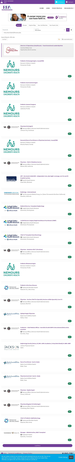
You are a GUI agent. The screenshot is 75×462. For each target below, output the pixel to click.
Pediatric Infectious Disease (28, 285)
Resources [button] (68, 8)
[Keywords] (18, 30)
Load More (37, 445)
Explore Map (32, 25)
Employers (69, 2)
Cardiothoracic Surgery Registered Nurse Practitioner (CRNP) (38, 220)
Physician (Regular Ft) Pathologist (30, 404)
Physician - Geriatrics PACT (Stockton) (31, 249)
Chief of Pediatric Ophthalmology (30, 418)
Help (4, 453)
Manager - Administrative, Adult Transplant (33, 432)
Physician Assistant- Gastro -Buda (30, 376)
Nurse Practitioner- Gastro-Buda (30, 362)
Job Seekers (60, 2)
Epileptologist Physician (27, 313)
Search (19, 25)
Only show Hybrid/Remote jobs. (12, 32)
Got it (71, 457)
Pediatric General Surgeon (28, 104)
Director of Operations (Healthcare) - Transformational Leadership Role (42, 45)
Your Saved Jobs (54, 25)
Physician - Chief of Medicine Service (31, 162)
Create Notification (67, 39)
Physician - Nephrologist (27, 390)
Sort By (4, 39)
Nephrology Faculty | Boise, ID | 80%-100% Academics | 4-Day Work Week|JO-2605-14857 (45, 343)
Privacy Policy (27, 453)
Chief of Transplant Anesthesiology (30, 235)
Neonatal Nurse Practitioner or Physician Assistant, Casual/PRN (39, 140)
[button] (71, 30)
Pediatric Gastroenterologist (29, 82)
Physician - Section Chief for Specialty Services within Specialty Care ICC (41, 299)
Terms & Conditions (14, 453)
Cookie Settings (63, 457)
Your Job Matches (42, 25)
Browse (25, 25)
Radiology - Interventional (28, 192)
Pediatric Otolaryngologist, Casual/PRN (32, 61)
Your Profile (57, 8)
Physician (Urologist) (26, 126)
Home (42, 8)
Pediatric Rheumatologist (28, 263)
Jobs (48, 8)
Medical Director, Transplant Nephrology (32, 206)
